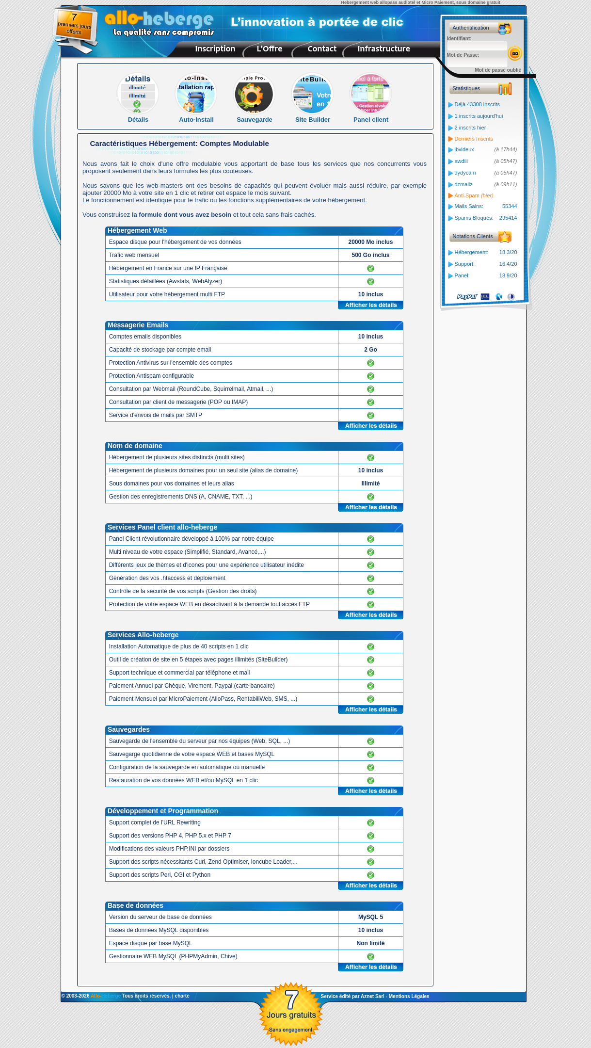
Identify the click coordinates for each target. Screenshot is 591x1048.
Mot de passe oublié (498, 70)
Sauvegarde (254, 116)
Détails (138, 116)
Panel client (371, 116)
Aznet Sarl (372, 996)
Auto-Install (196, 116)
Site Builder (312, 116)
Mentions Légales (409, 996)
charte (182, 996)
